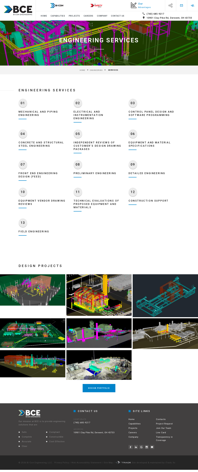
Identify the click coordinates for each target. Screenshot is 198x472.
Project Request (164, 425)
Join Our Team (163, 429)
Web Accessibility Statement (86, 462)
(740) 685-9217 (155, 14)
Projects (74, 16)
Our (140, 3)
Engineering (96, 70)
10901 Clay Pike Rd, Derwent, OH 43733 (169, 18)
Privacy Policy (61, 462)
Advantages (144, 7)
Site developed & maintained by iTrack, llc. (145, 462)
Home (44, 16)
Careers (88, 16)
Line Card (161, 434)
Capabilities (58, 16)
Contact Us (117, 16)
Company (102, 16)
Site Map (109, 462)
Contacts (161, 420)
